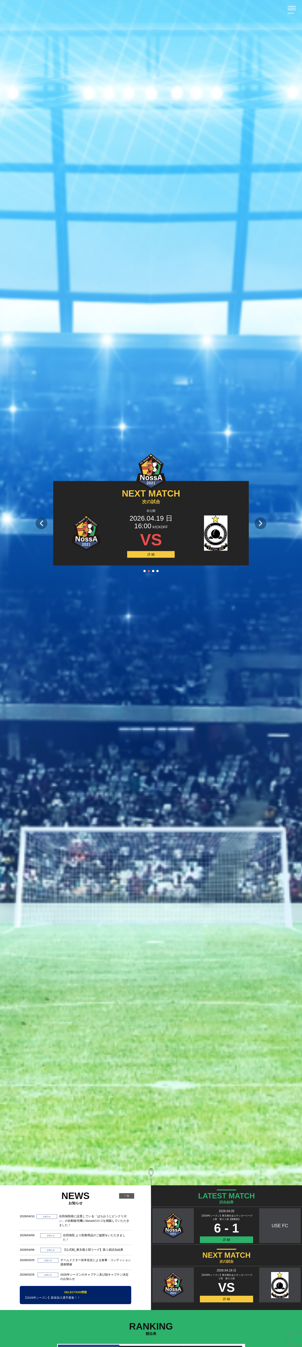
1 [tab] (144, 571)
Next (260, 523)
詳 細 (151, 554)
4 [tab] (157, 571)
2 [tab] (149, 571)
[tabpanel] (151, 613)
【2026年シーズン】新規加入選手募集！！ (75, 1294)
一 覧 (126, 1196)
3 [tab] (153, 571)
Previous (41, 523)
